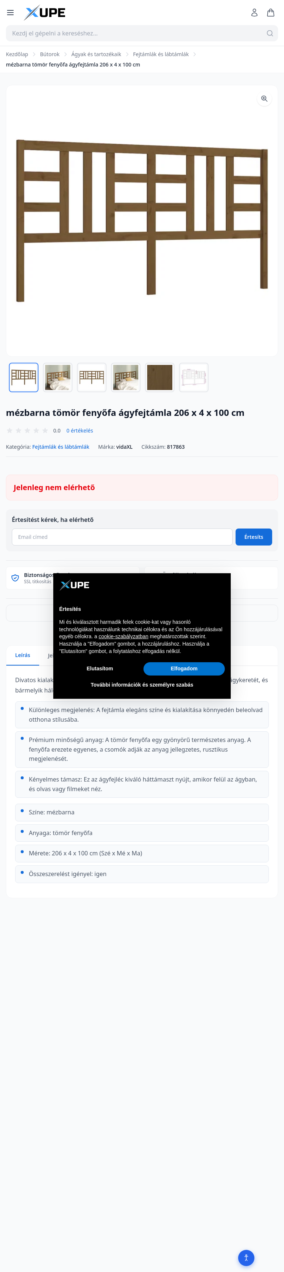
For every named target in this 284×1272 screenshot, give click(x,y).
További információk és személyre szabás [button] (142, 685)
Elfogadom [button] (184, 668)
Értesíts (253, 536)
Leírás (22, 655)
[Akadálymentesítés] (246, 1258)
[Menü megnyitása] (10, 12)
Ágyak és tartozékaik (96, 54)
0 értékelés (80, 430)
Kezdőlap (17, 54)
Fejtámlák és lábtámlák (161, 54)
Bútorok (50, 54)
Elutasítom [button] (100, 668)
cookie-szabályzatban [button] (124, 636)
